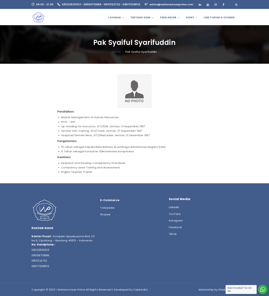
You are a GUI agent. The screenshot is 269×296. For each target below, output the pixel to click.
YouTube (175, 214)
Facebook (175, 227)
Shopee (105, 214)
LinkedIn (174, 207)
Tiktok (173, 234)
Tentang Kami (142, 17)
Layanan (116, 17)
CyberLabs (140, 289)
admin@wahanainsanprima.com (168, 4)
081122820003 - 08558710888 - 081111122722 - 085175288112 (99, 4)
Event (192, 17)
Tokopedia (107, 207)
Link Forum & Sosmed (219, 17)
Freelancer (170, 17)
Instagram (176, 220)
